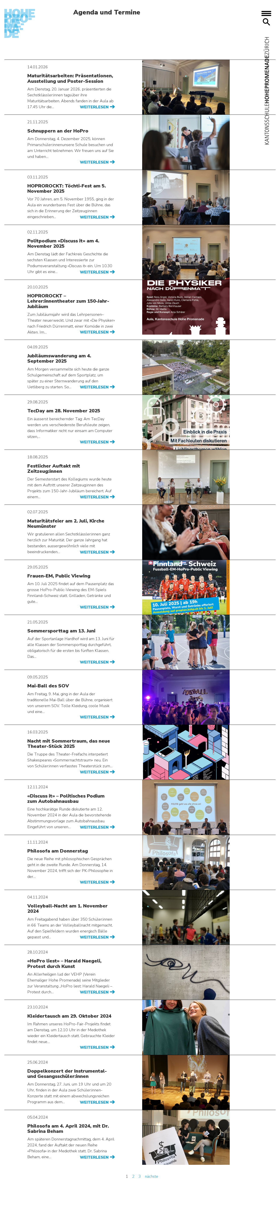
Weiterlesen (95, 107)
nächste (151, 1176)
